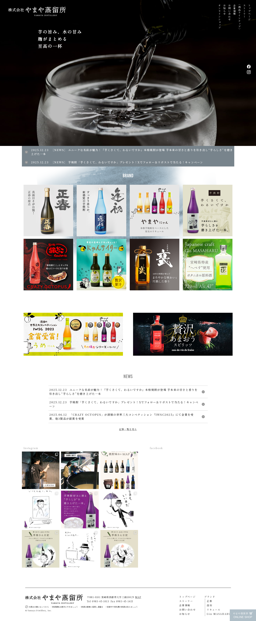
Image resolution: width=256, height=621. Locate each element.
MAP (138, 597)
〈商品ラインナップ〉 (239, 17)
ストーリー (244, 11)
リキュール (214, 609)
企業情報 (234, 9)
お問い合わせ (229, 12)
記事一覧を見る (128, 429)
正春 (209, 601)
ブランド (209, 596)
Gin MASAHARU (219, 614)
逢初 (209, 605)
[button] (192, 73)
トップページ (249, 12)
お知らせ (224, 9)
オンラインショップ (219, 16)
